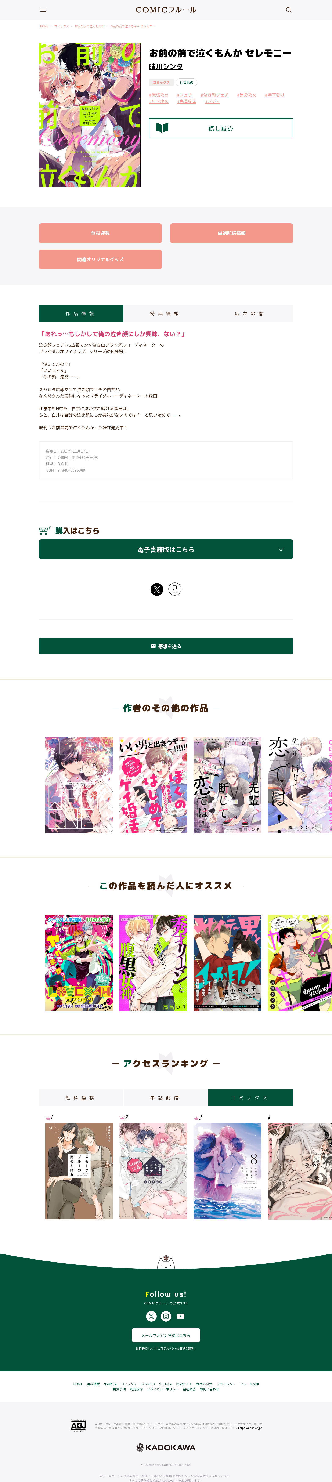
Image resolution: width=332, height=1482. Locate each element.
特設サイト (184, 1368)
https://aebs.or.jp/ (250, 1412)
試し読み (195, 128)
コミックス (61, 26)
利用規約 (136, 1373)
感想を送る (166, 646)
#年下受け (275, 95)
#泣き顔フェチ (215, 95)
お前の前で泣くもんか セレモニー (132, 26)
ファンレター (226, 1368)
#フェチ (184, 95)
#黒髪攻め (247, 95)
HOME (44, 26)
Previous (52, 783)
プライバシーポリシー (163, 1373)
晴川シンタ (166, 66)
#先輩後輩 (186, 101)
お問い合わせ (209, 1373)
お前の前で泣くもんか (89, 26)
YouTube (165, 1368)
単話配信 (110, 1368)
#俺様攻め (159, 95)
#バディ (212, 101)
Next (279, 783)
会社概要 (189, 1373)
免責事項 (119, 1373)
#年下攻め (159, 101)
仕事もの (186, 82)
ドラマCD (148, 1368)
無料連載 (93, 1368)
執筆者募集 (204, 1368)
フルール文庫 (249, 1368)
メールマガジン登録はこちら (166, 1319)
